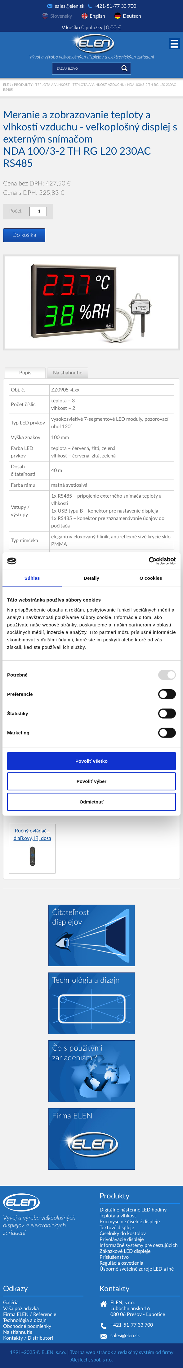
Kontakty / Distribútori (28, 1338)
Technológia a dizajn (25, 1320)
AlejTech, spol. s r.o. (91, 1359)
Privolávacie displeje (122, 1239)
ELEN (7, 85)
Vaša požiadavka (21, 1308)
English (97, 16)
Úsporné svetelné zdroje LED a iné (137, 1269)
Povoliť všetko (91, 760)
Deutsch (132, 16)
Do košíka (24, 235)
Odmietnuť (91, 801)
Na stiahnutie (17, 1332)
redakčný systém (136, 1352)
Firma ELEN (16, 1314)
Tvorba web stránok (91, 1352)
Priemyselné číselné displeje (130, 1221)
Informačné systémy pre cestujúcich (139, 1245)
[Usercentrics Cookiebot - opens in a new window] (149, 561)
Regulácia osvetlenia (121, 1263)
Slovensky (61, 16)
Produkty (23, 85)
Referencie (44, 1314)
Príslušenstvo (114, 1257)
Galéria (11, 1302)
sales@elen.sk (69, 6)
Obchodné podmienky (27, 1326)
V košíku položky (91, 27)
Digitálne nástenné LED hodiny (133, 1209)
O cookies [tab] (151, 577)
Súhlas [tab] (32, 577)
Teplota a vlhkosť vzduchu (98, 85)
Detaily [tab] (91, 577)
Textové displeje (117, 1227)
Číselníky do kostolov (123, 1233)
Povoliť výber (91, 781)
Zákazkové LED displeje (125, 1251)
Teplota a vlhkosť (52, 85)
